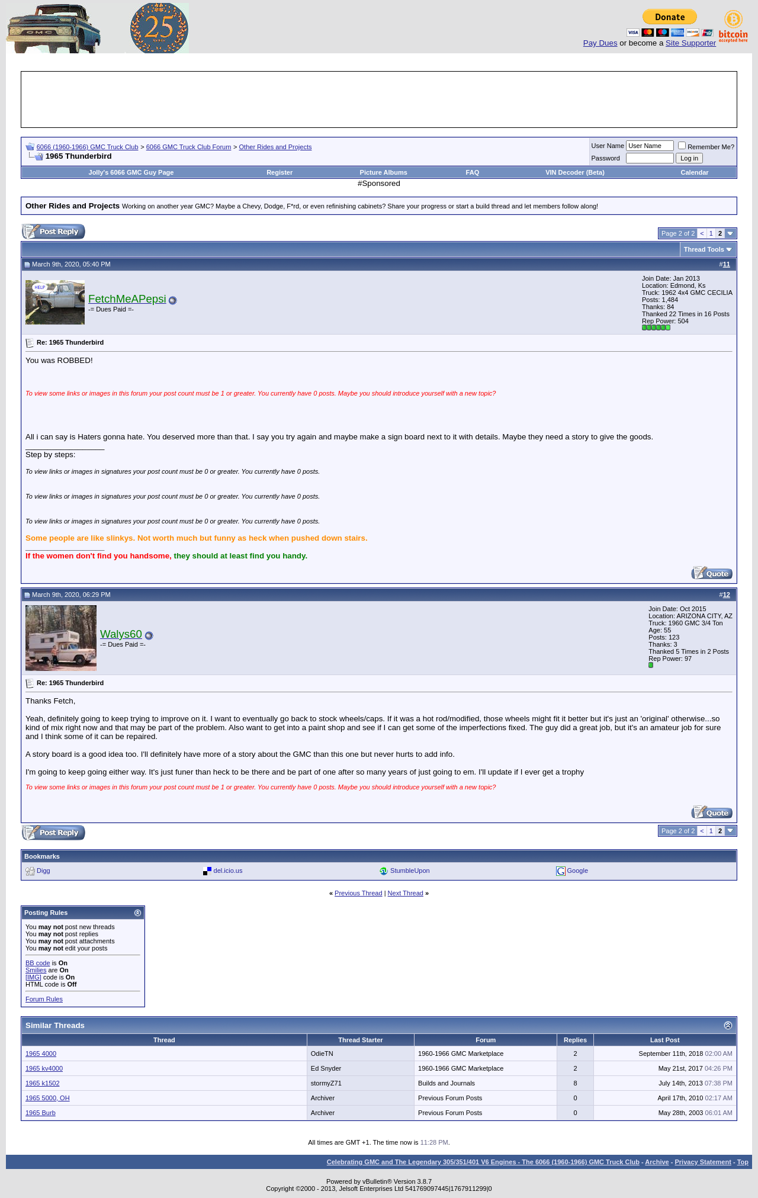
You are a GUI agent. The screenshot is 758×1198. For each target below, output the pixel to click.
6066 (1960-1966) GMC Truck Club (88, 146)
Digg (43, 870)
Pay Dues (600, 42)
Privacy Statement (703, 1161)
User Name (608, 145)
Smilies (35, 970)
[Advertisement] (379, 99)
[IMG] (33, 977)
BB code (37, 962)
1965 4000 (40, 1053)
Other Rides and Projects (275, 146)
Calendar (695, 172)
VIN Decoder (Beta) (575, 172)
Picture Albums (383, 172)
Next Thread (405, 893)
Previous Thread (359, 893)
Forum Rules (44, 999)
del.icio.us (228, 870)
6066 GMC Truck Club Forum (189, 146)
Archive (657, 1161)
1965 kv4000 (44, 1068)
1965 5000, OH (47, 1097)
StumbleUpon (410, 870)
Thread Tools (704, 249)
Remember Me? (706, 146)
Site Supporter (691, 42)
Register (279, 172)
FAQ (473, 172)
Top (743, 1161)
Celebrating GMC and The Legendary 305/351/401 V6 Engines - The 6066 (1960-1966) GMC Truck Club (483, 1161)
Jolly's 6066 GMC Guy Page (131, 172)
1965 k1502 (42, 1083)
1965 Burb (40, 1112)
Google (577, 870)
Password (606, 158)
